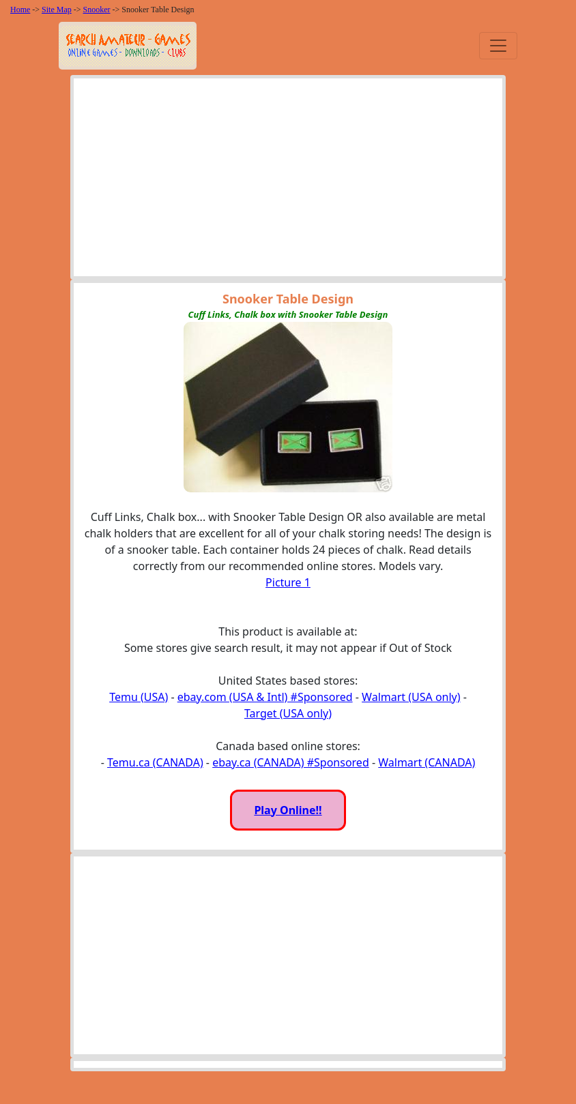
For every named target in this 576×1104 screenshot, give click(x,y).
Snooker (97, 9)
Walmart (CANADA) (426, 762)
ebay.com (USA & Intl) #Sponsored (265, 696)
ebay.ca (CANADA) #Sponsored (290, 762)
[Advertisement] (288, 180)
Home (20, 9)
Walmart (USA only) (411, 696)
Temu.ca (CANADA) (155, 762)
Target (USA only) (288, 713)
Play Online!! (287, 810)
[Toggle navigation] (498, 45)
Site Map (57, 9)
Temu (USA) (138, 696)
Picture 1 (288, 582)
